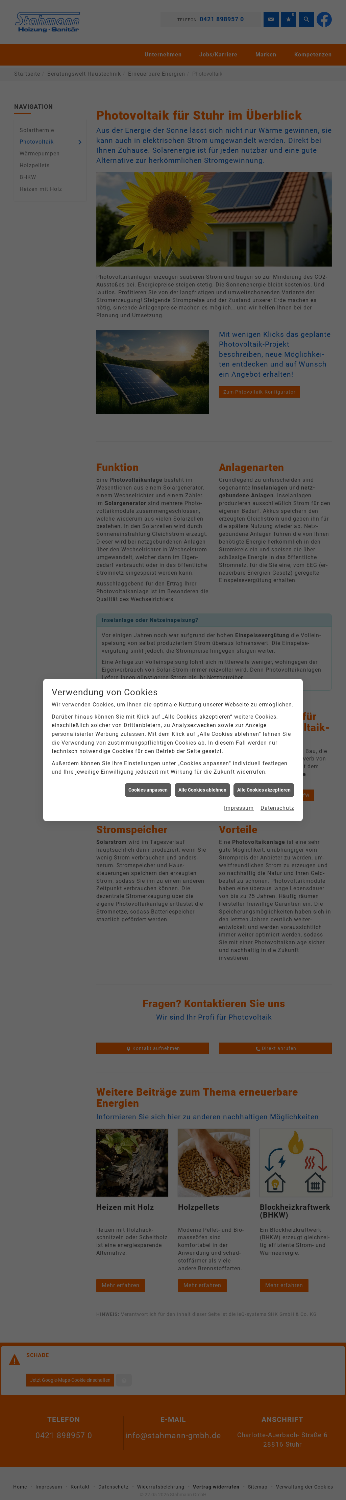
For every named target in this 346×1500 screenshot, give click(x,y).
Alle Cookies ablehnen (202, 787)
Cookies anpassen (148, 787)
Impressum (239, 805)
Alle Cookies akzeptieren (264, 787)
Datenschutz (277, 805)
